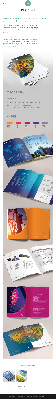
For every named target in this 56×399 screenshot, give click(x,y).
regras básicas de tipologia (10, 46)
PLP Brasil (6, 18)
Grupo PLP (19, 18)
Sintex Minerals (8, 384)
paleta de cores (19, 36)
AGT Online (43, 396)
